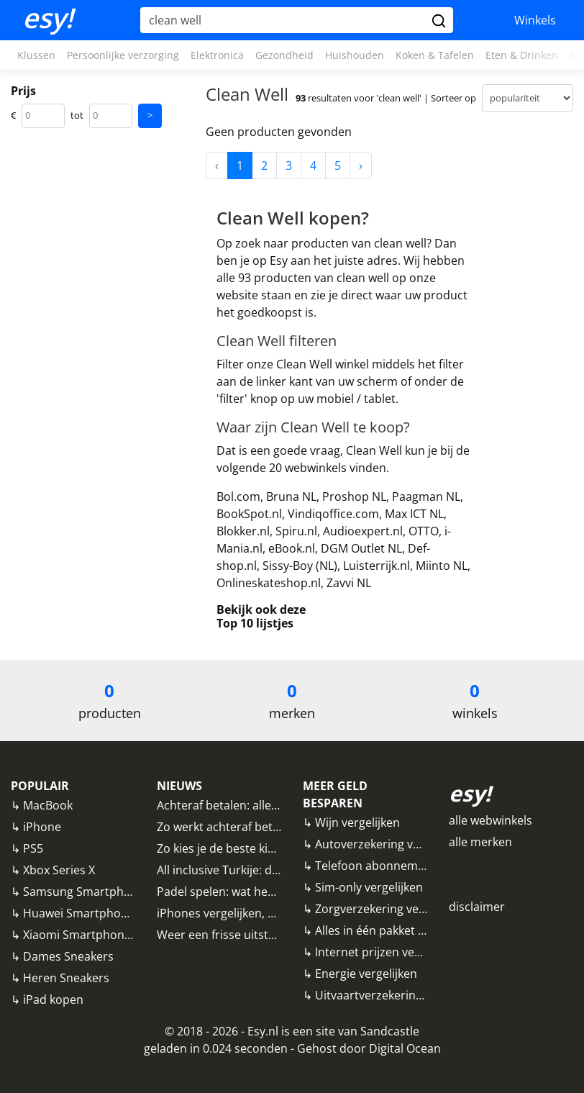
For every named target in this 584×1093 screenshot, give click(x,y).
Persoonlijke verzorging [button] (123, 55)
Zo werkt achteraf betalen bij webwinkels (266, 827)
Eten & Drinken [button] (521, 55)
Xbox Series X (59, 870)
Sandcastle (389, 1031)
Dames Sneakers (68, 956)
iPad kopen (53, 999)
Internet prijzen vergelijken (387, 952)
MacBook (48, 805)
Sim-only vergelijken (369, 887)
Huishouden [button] (354, 55)
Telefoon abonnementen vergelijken (413, 866)
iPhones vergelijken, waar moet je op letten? (276, 913)
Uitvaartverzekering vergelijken (399, 995)
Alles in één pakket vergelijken (395, 930)
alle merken (480, 842)
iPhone (42, 827)
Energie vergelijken (366, 973)
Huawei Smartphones (81, 913)
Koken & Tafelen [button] (435, 55)
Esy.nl (262, 1031)
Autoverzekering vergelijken (390, 844)
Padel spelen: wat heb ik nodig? (241, 891)
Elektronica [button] (217, 55)
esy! (47, 18)
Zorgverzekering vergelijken (390, 909)
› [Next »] (360, 165)
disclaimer (477, 907)
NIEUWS (179, 786)
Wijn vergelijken (357, 822)
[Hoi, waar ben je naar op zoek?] (284, 20)
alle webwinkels (490, 820)
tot (76, 115)
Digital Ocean (405, 1048)
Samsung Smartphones (86, 891)
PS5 (33, 848)
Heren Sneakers (66, 978)
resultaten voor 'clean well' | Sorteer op (386, 97)
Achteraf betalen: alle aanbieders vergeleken (277, 805)
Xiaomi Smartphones (80, 935)
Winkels (535, 20)
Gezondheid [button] (284, 55)
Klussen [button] (36, 55)
